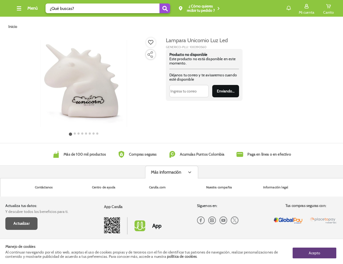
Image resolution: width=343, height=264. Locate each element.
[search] (116, 8)
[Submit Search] (172, 8)
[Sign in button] (306, 8)
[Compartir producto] (150, 54)
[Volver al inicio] (10, 9)
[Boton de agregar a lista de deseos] (150, 42)
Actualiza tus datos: (21, 175)
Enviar (225, 91)
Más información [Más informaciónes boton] (166, 214)
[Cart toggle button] (328, 8)
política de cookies (182, 256)
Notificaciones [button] (281, 8)
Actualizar (21, 192)
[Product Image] (84, 84)
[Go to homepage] (12, 26)
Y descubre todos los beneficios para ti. (36, 181)
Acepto (314, 251)
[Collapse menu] (34, 8)
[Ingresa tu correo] (189, 91)
